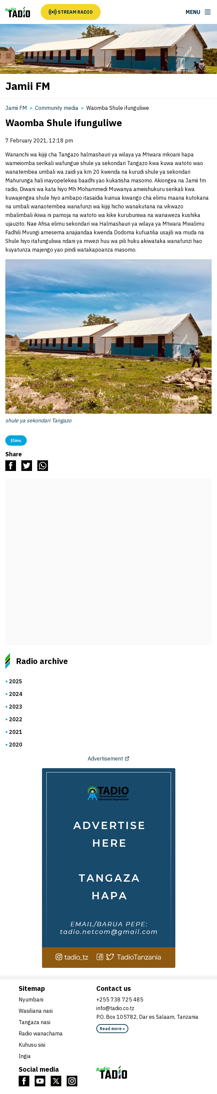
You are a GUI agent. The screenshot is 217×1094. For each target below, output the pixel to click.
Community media (56, 108)
